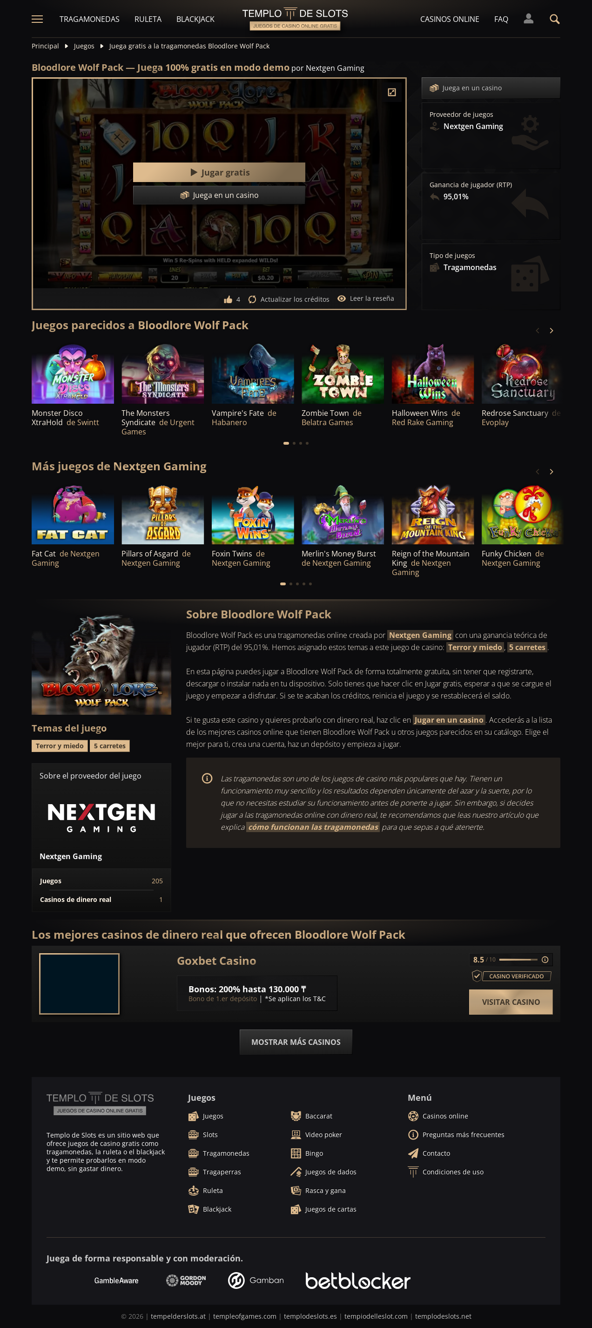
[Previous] (538, 330)
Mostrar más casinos (296, 1042)
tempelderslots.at (178, 1316)
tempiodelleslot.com (376, 1316)
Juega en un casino (466, 88)
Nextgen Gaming (420, 635)
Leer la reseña (365, 298)
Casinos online (449, 19)
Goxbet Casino (216, 960)
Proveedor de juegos (461, 114)
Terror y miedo (475, 647)
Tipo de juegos (452, 255)
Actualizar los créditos (289, 299)
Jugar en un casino (449, 720)
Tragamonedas (90, 19)
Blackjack (195, 19)
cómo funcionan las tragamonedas (313, 827)
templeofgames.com (244, 1316)
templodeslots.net (443, 1316)
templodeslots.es (310, 1316)
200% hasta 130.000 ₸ (262, 989)
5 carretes (527, 647)
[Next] (551, 330)
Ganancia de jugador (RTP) (471, 185)
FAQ (501, 19)
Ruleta (148, 19)
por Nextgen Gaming (327, 68)
